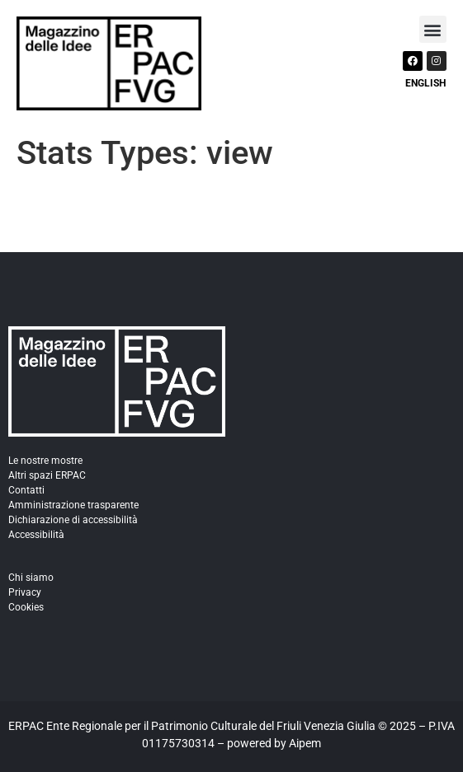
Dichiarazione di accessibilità (73, 520)
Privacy (24, 592)
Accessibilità (36, 534)
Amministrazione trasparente (73, 505)
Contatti (26, 490)
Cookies (26, 607)
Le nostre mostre (45, 460)
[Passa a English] (424, 81)
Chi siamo (31, 577)
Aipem (305, 743)
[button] (432, 29)
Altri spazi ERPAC (47, 475)
